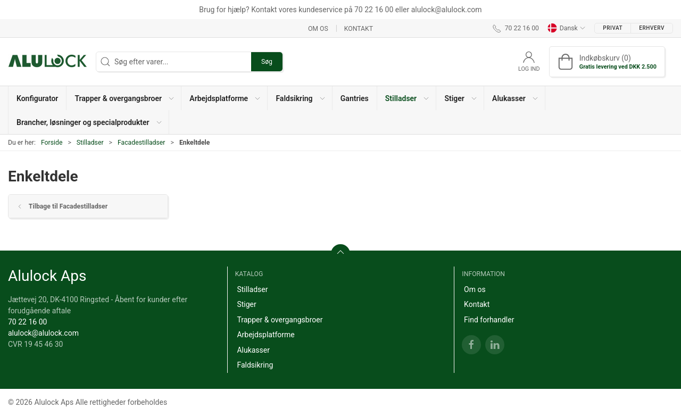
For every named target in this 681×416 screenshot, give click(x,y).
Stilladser (90, 142)
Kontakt (358, 28)
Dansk (566, 28)
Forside (52, 142)
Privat (612, 28)
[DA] (48, 61)
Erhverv (652, 28)
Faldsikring (255, 365)
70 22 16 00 (27, 322)
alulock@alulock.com (43, 333)
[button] (124, 98)
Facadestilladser (141, 142)
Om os (318, 28)
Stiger (246, 304)
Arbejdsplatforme (265, 334)
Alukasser (253, 350)
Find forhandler (489, 319)
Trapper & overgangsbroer (279, 319)
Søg (266, 61)
